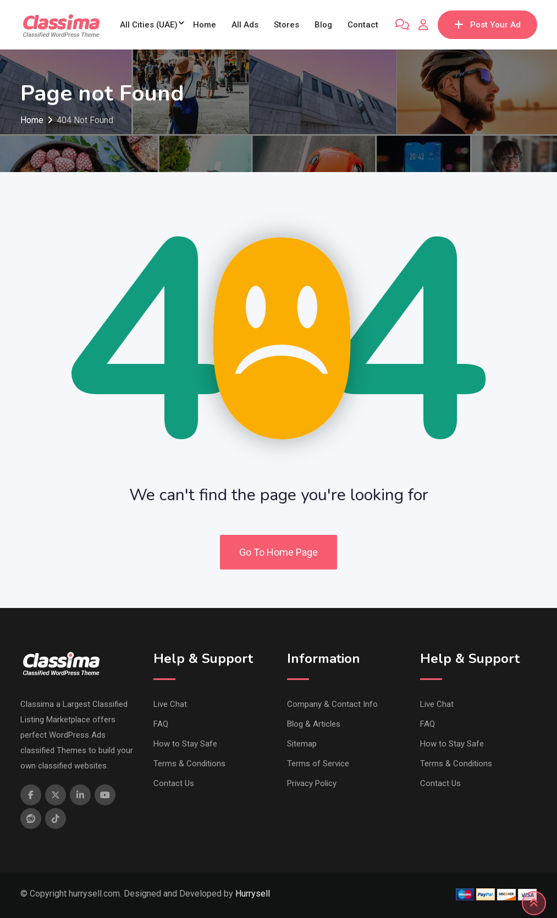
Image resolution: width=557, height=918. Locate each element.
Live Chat (170, 704)
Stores (286, 25)
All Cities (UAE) (149, 25)
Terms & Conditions (189, 763)
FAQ (160, 724)
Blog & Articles (313, 724)
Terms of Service (318, 763)
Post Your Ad (487, 25)
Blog (323, 25)
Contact (363, 25)
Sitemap (302, 744)
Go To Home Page (278, 552)
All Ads (244, 25)
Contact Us (173, 783)
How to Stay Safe (185, 744)
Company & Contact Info (332, 704)
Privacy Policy (312, 783)
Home (204, 25)
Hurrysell (252, 893)
